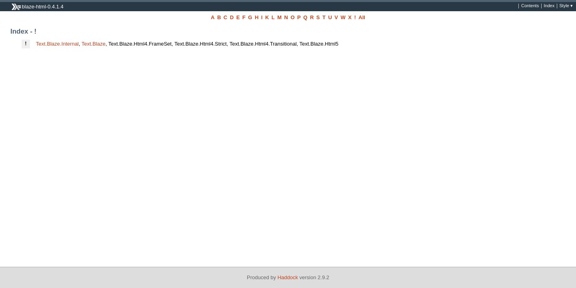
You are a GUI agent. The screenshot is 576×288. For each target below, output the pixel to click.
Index (549, 6)
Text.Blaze (94, 44)
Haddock (288, 277)
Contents (530, 6)
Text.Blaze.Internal (57, 44)
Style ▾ (566, 6)
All (361, 17)
